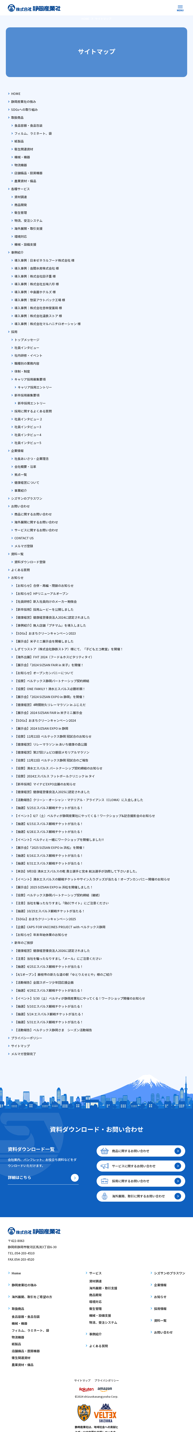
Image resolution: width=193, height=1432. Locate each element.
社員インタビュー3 (27, 422)
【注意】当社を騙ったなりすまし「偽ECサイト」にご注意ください (61, 893)
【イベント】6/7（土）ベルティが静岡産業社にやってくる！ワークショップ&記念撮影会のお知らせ (84, 806)
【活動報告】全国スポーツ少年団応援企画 (44, 971)
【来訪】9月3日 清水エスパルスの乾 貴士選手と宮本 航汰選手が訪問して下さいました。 (76, 861)
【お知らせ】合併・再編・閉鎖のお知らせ (44, 579)
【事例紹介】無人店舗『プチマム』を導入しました (50, 618)
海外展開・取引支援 (28, 226)
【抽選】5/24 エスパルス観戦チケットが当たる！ (49, 1002)
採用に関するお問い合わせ (131, 1169)
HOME (15, 93)
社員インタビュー (26, 344)
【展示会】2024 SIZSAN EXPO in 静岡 (41, 720)
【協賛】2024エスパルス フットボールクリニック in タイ (54, 767)
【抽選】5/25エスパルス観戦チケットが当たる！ (48, 799)
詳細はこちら (19, 1165)
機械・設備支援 (25, 242)
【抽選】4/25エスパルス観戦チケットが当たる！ (48, 955)
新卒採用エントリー (32, 399)
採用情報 (160, 1296)
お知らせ (17, 571)
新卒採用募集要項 (26, 391)
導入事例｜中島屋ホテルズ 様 (35, 289)
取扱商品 (17, 117)
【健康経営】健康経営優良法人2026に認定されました (52, 940)
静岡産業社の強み (23, 101)
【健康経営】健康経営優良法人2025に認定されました (52, 783)
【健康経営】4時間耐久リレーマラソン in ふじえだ (50, 697)
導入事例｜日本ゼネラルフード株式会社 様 (44, 258)
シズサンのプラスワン (26, 493)
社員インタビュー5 (27, 438)
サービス (95, 1261)
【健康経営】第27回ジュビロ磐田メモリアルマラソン (51, 744)
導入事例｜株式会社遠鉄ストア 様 (38, 313)
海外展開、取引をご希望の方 (32, 1284)
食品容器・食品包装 (28, 124)
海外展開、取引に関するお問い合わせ (138, 1184)
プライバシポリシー (106, 1368)
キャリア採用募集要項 (30, 375)
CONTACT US (24, 532)
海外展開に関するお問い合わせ (36, 516)
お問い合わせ (20, 501)
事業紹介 (20, 485)
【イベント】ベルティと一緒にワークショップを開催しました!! (59, 830)
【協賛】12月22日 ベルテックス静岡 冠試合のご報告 (51, 751)
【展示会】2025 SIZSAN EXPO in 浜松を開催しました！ (53, 877)
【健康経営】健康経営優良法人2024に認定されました (52, 610)
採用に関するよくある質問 (33, 407)
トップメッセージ (26, 336)
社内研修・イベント (28, 352)
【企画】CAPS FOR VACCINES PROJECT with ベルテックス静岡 (59, 916)
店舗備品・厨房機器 (28, 171)
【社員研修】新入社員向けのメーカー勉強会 (45, 595)
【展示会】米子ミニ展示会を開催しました (44, 634)
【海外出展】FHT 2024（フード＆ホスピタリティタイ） (54, 650)
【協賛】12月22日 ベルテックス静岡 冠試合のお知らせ (53, 728)
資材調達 (20, 195)
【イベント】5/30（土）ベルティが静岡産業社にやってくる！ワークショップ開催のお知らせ (79, 987)
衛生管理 (20, 211)
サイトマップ (20, 1034)
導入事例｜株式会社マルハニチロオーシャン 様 (47, 320)
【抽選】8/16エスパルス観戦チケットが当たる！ (48, 846)
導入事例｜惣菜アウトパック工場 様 (39, 297)
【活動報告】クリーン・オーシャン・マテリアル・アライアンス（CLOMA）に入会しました (78, 791)
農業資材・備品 (25, 179)
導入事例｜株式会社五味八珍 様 (36, 281)
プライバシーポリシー (26, 1026)
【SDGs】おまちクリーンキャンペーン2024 (45, 712)
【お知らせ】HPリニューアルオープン (41, 587)
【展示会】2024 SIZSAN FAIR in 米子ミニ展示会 (48, 705)
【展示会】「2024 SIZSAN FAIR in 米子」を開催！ (49, 658)
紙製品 (19, 140)
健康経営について (26, 477)
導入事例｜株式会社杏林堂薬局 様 (38, 305)
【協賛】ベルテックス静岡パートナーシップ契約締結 (51, 673)
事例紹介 (17, 250)
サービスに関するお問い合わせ (36, 524)
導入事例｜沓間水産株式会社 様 (36, 266)
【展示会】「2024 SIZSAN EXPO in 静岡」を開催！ (49, 689)
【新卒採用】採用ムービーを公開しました (44, 603)
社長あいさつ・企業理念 (31, 454)
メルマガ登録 (23, 540)
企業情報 (17, 446)
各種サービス (20, 187)
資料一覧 (17, 548)
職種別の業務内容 (26, 360)
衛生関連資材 (23, 148)
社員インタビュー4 (27, 430)
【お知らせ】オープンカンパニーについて (43, 665)
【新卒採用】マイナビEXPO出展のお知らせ (45, 775)
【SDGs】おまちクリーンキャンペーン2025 (45, 908)
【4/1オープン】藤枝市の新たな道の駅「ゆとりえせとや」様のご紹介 (63, 963)
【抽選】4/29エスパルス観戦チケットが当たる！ (48, 979)
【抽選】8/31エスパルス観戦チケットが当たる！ (48, 853)
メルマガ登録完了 (23, 1042)
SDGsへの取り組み (24, 109)
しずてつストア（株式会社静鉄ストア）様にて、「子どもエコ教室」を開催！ (68, 642)
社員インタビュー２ (28, 415)
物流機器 (20, 164)
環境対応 (20, 234)
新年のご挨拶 (23, 932)
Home (16, 1261)
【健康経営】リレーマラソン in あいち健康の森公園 (50, 736)
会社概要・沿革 (25, 462)
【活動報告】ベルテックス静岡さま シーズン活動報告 (53, 1018)
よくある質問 (20, 563)
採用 (14, 328)
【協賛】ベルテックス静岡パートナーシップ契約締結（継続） (58, 885)
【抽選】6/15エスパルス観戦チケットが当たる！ (48, 814)
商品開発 (20, 203)
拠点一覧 (20, 469)
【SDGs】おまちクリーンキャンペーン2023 (45, 626)
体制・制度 (22, 367)
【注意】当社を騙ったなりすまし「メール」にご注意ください (58, 947)
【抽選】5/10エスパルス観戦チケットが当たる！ (48, 995)
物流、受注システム (28, 219)
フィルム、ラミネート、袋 (33, 132)
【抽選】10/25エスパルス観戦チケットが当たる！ (49, 901)
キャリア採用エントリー (35, 383)
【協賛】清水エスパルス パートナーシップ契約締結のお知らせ (58, 759)
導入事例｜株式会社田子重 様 (35, 273)
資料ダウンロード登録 (30, 556)
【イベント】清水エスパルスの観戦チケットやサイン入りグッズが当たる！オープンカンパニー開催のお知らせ (92, 869)
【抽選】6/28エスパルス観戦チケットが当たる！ (48, 822)
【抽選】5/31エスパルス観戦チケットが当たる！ (48, 1010)
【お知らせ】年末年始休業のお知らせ (40, 924)
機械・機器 (22, 156)
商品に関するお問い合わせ (33, 509)
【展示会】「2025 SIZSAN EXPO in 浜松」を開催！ (49, 838)
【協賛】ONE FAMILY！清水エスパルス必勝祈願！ (49, 681)
